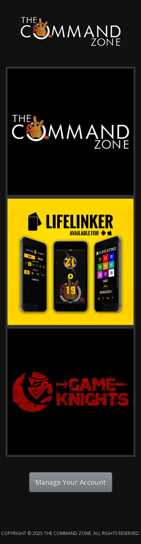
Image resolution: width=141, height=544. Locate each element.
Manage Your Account (70, 482)
